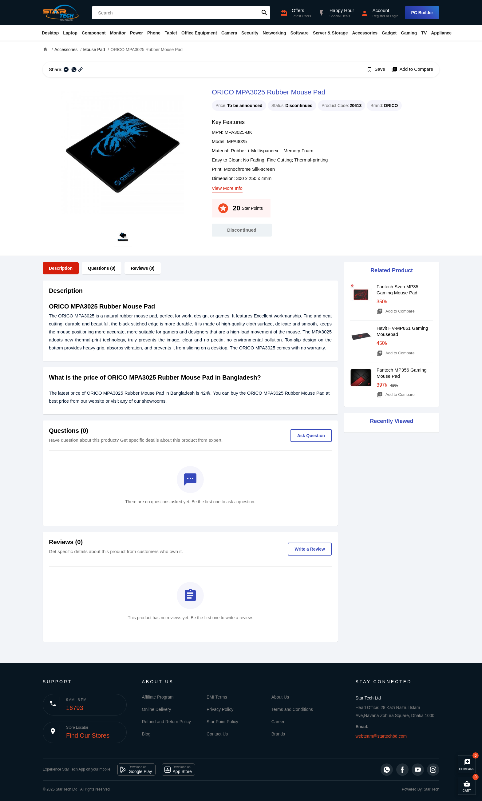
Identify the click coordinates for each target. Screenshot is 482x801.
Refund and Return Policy (166, 721)
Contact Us (217, 733)
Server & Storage (330, 32)
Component (94, 32)
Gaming (409, 32)
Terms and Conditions (292, 709)
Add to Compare (412, 69)
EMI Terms (217, 697)
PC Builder (422, 12)
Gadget (389, 32)
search (264, 12)
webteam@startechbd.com (381, 736)
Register (379, 16)
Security (249, 32)
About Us (280, 697)
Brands (278, 733)
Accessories (364, 32)
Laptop (70, 32)
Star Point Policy (222, 721)
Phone (153, 32)
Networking (274, 32)
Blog (146, 733)
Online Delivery (156, 709)
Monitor (118, 32)
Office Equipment (199, 32)
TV (424, 32)
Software (299, 32)
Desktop (50, 32)
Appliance (441, 32)
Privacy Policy (220, 709)
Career (278, 721)
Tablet (171, 32)
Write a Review (309, 549)
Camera (229, 32)
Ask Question (311, 435)
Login (394, 16)
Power (136, 32)
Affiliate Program (158, 697)
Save (375, 69)
